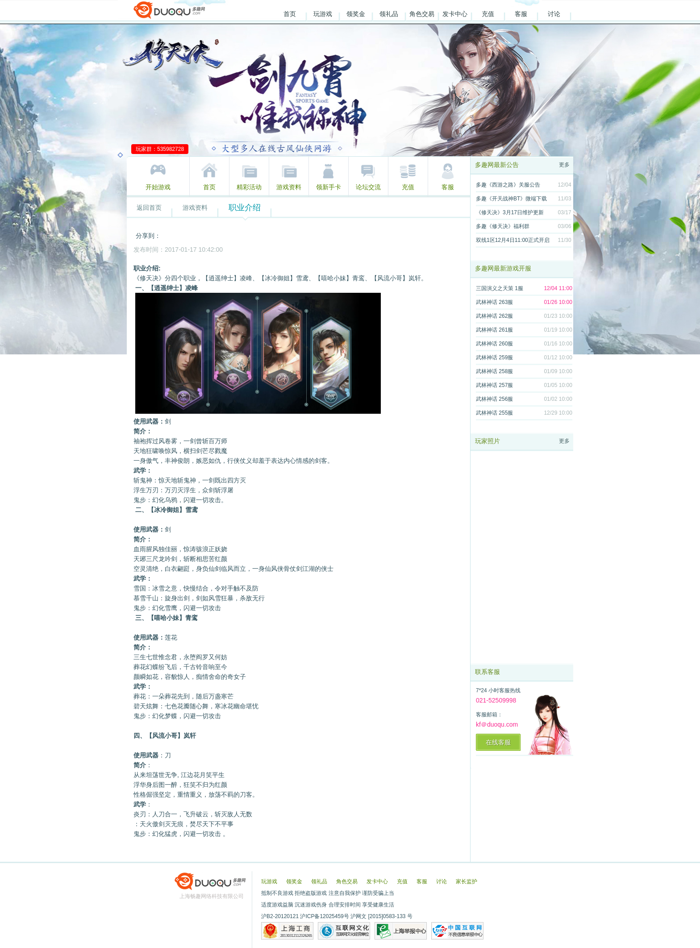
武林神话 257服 (494, 385)
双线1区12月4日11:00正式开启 (513, 240)
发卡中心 (454, 13)
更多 (564, 165)
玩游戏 (322, 13)
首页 (289, 13)
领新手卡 (328, 187)
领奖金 (355, 13)
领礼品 (388, 13)
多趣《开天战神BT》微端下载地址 (511, 200)
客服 (521, 13)
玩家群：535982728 (160, 149)
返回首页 (149, 207)
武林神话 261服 (494, 330)
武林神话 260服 (494, 344)
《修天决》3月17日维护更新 (510, 212)
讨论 (554, 13)
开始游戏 (158, 187)
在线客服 (498, 742)
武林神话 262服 (494, 316)
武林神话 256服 (494, 399)
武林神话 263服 (494, 302)
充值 (488, 13)
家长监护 (466, 881)
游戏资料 (288, 187)
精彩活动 (249, 187)
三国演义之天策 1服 (499, 288)
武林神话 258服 (494, 371)
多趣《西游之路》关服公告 (508, 185)
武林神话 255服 (494, 413)
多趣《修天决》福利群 (502, 226)
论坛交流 (368, 187)
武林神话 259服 (494, 357)
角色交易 (421, 13)
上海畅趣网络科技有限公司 (211, 896)
